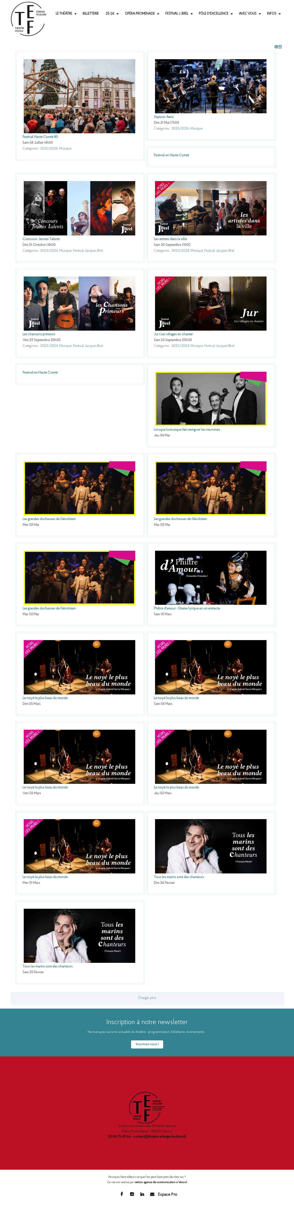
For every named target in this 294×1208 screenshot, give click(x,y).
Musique (65, 148)
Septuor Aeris (164, 117)
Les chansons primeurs (39, 334)
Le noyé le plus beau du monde (45, 698)
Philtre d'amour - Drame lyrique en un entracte (187, 608)
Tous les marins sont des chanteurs (179, 877)
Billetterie (91, 14)
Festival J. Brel (176, 14)
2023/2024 (49, 251)
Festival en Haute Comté (171, 155)
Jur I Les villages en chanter (173, 334)
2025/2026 (49, 148)
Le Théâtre (64, 14)
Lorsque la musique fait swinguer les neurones (187, 430)
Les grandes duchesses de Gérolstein (49, 519)
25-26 (110, 14)
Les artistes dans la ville (170, 239)
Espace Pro (167, 1194)
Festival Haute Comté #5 (40, 137)
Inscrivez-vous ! (147, 1044)
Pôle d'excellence (213, 14)
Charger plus (147, 998)
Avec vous (248, 14)
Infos (271, 14)
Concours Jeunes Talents (41, 239)
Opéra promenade (140, 14)
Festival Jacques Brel (88, 251)
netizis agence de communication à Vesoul (161, 1182)
